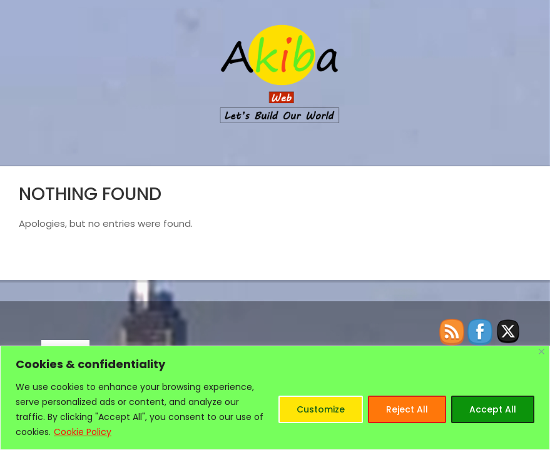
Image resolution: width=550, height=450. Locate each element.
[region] (275, 398)
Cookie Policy (82, 432)
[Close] (541, 351)
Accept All (492, 409)
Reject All (407, 409)
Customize (321, 409)
